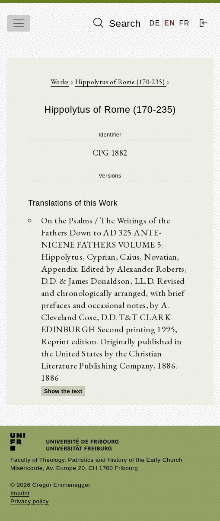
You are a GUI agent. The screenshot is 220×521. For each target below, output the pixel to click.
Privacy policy (29, 501)
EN (169, 23)
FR (184, 23)
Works (60, 81)
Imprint (19, 493)
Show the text (63, 391)
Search (117, 23)
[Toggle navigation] (18, 23)
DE (155, 23)
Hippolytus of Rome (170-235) (120, 81)
